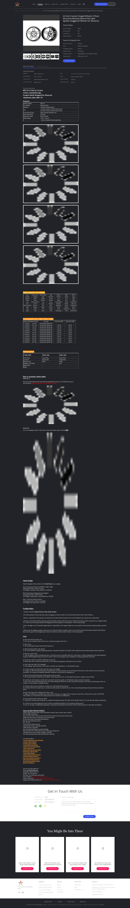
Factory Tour (55, 4)
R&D (76, 887)
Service (59, 887)
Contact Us (73, 4)
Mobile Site (83, 901)
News (79, 4)
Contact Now (69, 61)
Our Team (59, 889)
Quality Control (64, 4)
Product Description (43, 66)
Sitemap (60, 901)
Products (40, 4)
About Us (47, 4)
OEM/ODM (77, 885)
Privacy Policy (70, 901)
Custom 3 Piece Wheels (45, 890)
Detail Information (28, 66)
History (59, 885)
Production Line (79, 889)
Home (34, 4)
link (67, 430)
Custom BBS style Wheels (45, 887)
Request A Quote (101, 4)
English (111, 4)
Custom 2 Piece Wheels (45, 885)
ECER (102, 904)
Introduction (60, 892)
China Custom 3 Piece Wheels (34, 904)
